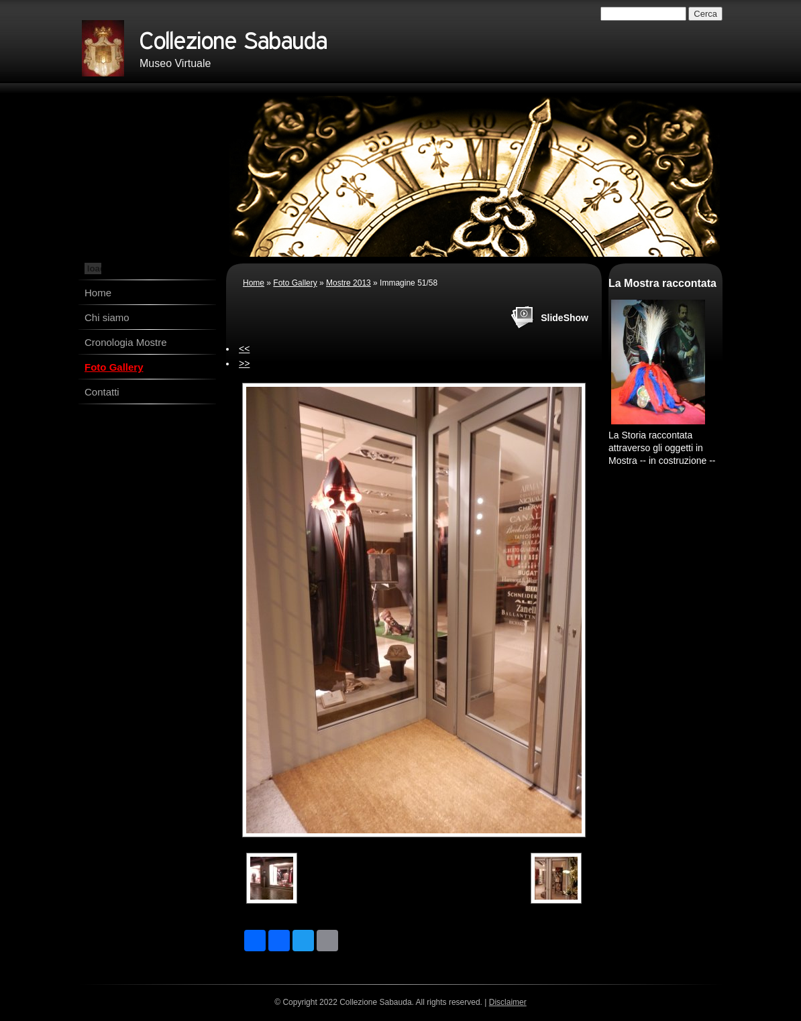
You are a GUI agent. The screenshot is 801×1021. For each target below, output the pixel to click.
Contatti (102, 392)
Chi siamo (107, 317)
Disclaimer (508, 1002)
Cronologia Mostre (126, 342)
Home (98, 292)
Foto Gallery (114, 367)
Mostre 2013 (348, 283)
